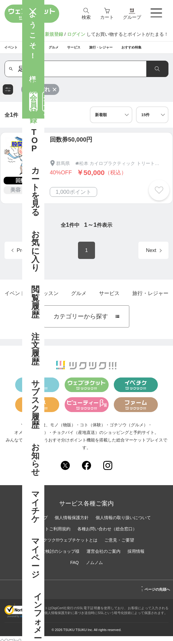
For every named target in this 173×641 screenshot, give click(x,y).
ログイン (76, 34)
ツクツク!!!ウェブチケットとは (68, 544)
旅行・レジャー (150, 298)
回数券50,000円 (71, 144)
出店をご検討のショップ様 (54, 555)
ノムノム (94, 567)
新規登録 (54, 34)
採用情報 (135, 555)
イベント (15, 298)
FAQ (74, 567)
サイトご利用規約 (53, 533)
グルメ (78, 298)
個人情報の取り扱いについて (123, 522)
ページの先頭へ (155, 593)
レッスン (48, 298)
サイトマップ (35, 522)
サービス (109, 298)
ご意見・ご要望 (119, 544)
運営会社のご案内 (103, 555)
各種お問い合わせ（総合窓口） (107, 533)
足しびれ (42, 94)
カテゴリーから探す (86, 321)
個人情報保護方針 (72, 522)
